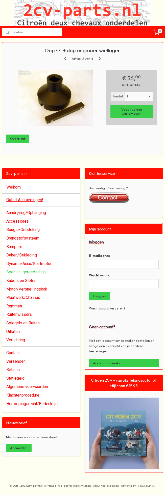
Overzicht (17, 138)
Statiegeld (15, 378)
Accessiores (17, 221)
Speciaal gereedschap (26, 272)
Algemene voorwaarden (27, 386)
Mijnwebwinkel (145, 485)
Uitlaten (13, 331)
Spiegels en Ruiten (23, 323)
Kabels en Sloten (21, 280)
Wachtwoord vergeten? (107, 308)
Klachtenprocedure (22, 395)
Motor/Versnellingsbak (26, 289)
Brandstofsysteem (22, 238)
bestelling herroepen (77, 485)
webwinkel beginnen (106, 485)
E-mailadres (99, 256)
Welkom (13, 187)
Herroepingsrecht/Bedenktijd (32, 403)
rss (60, 485)
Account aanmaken (107, 363)
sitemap (50, 485)
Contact (13, 352)
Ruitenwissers (19, 314)
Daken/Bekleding (21, 255)
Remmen (14, 306)
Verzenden (16, 361)
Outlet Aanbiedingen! (24, 199)
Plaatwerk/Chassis (23, 297)
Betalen (13, 369)
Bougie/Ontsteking (23, 229)
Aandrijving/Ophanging (26, 212)
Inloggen (99, 296)
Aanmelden (19, 448)
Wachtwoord (99, 275)
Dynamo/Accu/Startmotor (29, 263)
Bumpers (14, 246)
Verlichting (15, 339)
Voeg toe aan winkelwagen (131, 111)
